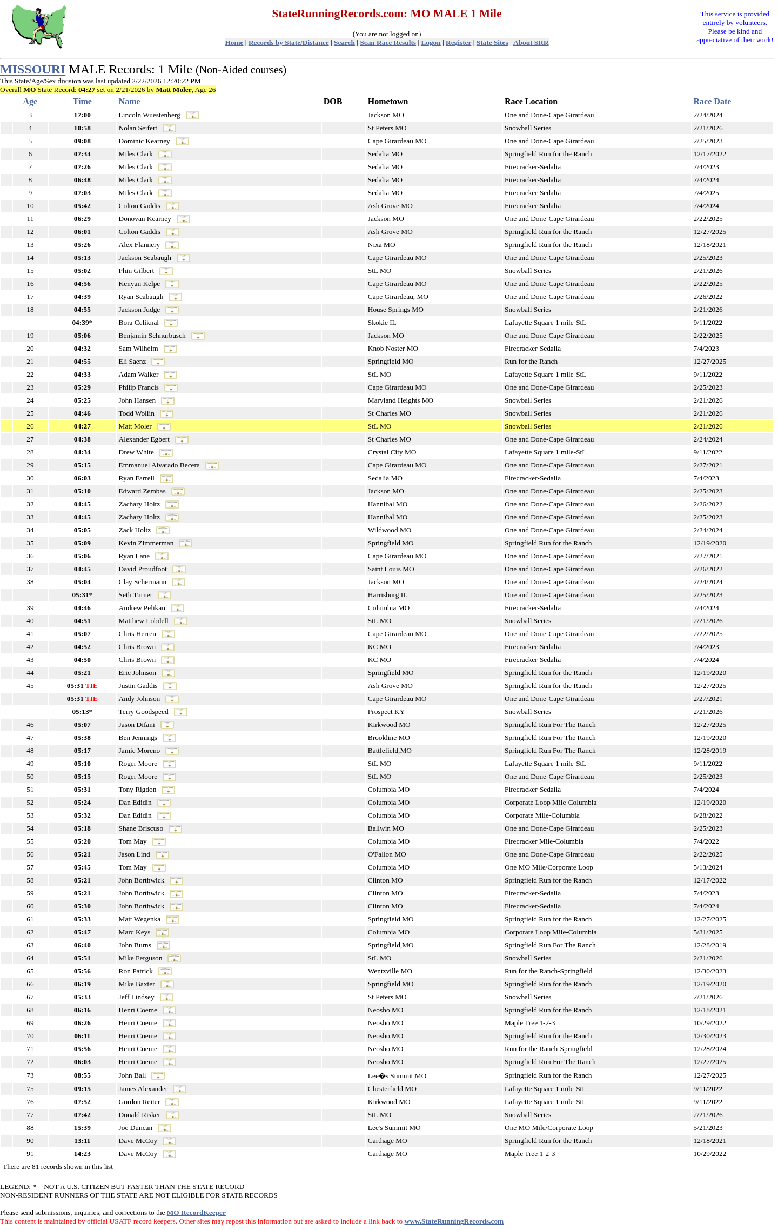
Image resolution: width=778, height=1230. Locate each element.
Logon (430, 42)
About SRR (531, 42)
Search (344, 42)
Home (234, 42)
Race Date (713, 101)
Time (82, 101)
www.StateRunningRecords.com (454, 1221)
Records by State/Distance (289, 42)
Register (458, 42)
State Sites (492, 42)
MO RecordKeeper (196, 1212)
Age (30, 101)
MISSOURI (32, 69)
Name (129, 101)
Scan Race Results (388, 42)
